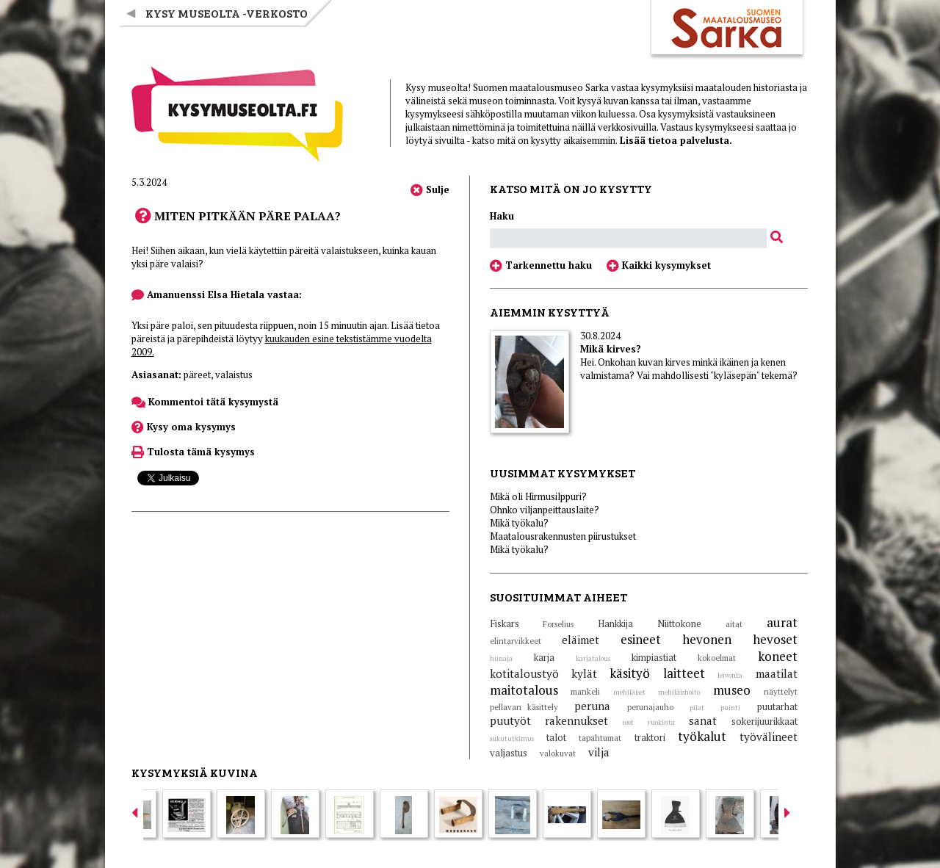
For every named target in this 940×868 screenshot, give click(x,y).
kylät (584, 673)
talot (556, 737)
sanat (703, 720)
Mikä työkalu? (519, 522)
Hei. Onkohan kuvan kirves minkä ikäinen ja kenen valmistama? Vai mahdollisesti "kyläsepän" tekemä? (689, 368)
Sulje (430, 189)
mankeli (585, 692)
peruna (592, 705)
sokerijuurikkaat (764, 721)
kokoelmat (717, 658)
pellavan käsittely (524, 707)
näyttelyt (781, 692)
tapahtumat (600, 738)
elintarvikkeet (515, 641)
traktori (649, 737)
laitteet (684, 673)
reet (628, 722)
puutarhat (777, 706)
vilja (599, 752)
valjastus (508, 752)
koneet (778, 656)
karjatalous (593, 658)
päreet (197, 374)
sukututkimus (512, 738)
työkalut (702, 736)
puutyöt (510, 720)
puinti (730, 708)
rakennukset (576, 720)
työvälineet (769, 736)
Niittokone (679, 623)
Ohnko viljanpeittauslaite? (544, 509)
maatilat (777, 673)
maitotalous (524, 689)
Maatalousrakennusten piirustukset (563, 536)
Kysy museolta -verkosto (226, 13)
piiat (697, 708)
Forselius (558, 624)
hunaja (501, 658)
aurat (782, 622)
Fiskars (504, 623)
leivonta (729, 675)
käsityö (630, 673)
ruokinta (661, 722)
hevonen (706, 639)
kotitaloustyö (524, 673)
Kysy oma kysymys (183, 426)
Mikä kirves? (610, 348)
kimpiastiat (654, 657)
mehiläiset (629, 692)
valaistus (234, 374)
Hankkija (615, 623)
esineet (641, 639)
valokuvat (558, 753)
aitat (734, 624)
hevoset (775, 639)
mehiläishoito (679, 692)
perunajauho (650, 707)
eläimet (580, 639)
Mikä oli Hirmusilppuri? (538, 496)
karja (544, 657)
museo (732, 689)
